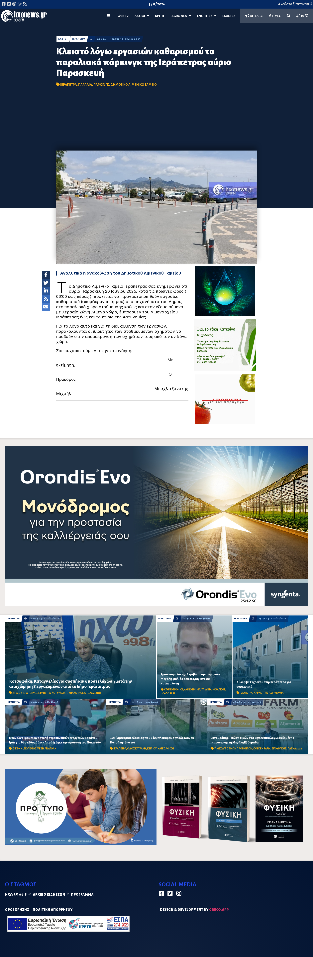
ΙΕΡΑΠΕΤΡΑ (79, 39)
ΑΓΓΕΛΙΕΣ (254, 16)
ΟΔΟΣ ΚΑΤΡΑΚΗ (136, 748)
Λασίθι (142, 16)
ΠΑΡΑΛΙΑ (85, 85)
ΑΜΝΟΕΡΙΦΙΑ (192, 689)
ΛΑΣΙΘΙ (63, 39)
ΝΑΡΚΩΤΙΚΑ (261, 692)
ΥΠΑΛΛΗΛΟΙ (75, 693)
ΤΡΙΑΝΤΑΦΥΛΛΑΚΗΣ (213, 689)
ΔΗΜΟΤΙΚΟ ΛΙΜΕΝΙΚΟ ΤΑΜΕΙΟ (133, 85)
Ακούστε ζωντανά (295, 4)
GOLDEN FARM (261, 748)
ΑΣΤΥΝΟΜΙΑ (276, 692)
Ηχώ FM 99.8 (16, 894)
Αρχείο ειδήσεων (49, 894)
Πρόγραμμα (82, 894)
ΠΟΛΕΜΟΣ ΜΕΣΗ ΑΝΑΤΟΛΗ (40, 748)
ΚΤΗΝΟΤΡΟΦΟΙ (173, 689)
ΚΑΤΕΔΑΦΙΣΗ (166, 748)
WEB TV (123, 16)
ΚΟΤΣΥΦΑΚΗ (59, 693)
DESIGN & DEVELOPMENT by (194, 910)
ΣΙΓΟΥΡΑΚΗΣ (278, 748)
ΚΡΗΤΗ (160, 16)
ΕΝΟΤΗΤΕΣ (206, 16)
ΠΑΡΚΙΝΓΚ (101, 85)
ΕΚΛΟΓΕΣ (228, 16)
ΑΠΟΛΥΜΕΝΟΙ (92, 693)
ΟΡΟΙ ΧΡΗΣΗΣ (17, 910)
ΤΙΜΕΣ (275, 16)
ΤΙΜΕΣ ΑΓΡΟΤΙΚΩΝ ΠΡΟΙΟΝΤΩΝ (233, 748)
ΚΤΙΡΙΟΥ (152, 748)
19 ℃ (302, 16)
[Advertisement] (156, 121)
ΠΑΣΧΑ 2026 (168, 692)
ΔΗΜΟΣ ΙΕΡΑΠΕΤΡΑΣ (24, 693)
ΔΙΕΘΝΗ (17, 748)
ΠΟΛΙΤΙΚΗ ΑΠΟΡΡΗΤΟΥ (53, 910)
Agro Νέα (181, 16)
